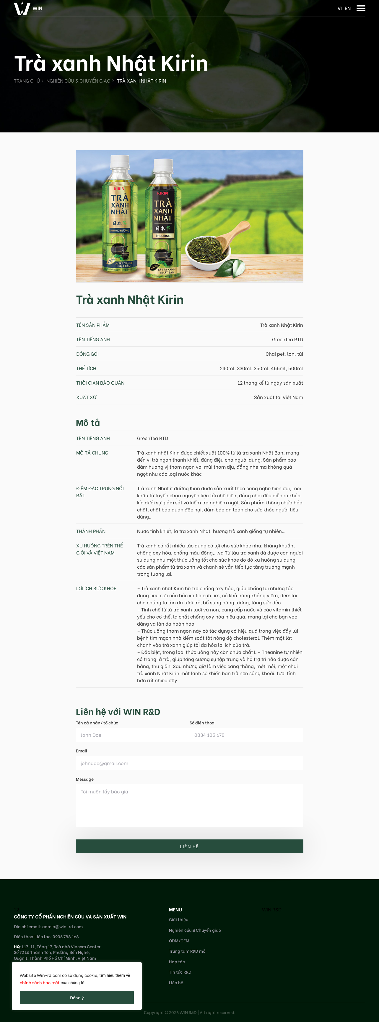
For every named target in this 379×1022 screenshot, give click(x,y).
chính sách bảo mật (40, 982)
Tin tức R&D (180, 972)
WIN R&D (272, 909)
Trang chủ (27, 80)
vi (340, 7)
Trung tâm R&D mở (187, 951)
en (348, 7)
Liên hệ (176, 982)
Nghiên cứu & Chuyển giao (78, 80)
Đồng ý (77, 997)
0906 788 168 (66, 936)
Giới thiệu (178, 919)
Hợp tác (177, 961)
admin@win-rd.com (62, 926)
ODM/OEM (179, 940)
